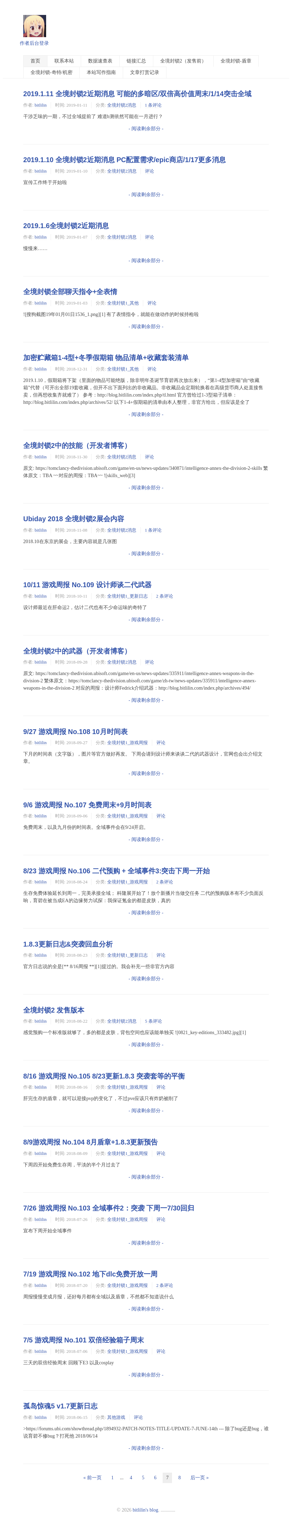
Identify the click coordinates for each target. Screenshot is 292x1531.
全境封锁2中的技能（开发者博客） (77, 445)
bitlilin (41, 105)
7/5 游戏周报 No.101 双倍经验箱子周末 (83, 1340)
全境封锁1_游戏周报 (127, 742)
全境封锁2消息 (122, 105)
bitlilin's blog (145, 1510)
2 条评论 (164, 596)
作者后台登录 (34, 43)
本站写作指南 (101, 72)
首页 (35, 61)
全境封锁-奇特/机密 (51, 72)
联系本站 (64, 61)
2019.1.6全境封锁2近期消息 (66, 226)
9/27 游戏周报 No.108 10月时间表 (75, 731)
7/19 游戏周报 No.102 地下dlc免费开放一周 (90, 1274)
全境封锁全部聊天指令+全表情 (70, 292)
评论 (149, 171)
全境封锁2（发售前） (183, 61)
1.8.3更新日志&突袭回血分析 (68, 944)
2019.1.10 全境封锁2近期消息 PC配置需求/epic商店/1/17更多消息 (124, 160)
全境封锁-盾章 (236, 61)
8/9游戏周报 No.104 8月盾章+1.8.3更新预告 (90, 1142)
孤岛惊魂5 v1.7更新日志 (60, 1406)
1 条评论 (153, 105)
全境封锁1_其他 (123, 303)
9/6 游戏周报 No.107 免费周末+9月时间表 (87, 805)
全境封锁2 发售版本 (53, 1010)
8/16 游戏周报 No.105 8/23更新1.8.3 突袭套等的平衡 (104, 1076)
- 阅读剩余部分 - (146, 128)
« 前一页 (92, 1477)
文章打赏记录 (144, 72)
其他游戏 (116, 1417)
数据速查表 (100, 61)
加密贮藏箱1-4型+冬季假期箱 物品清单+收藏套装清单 (106, 357)
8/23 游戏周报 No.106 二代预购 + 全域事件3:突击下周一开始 (116, 871)
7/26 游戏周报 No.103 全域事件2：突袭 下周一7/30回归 (108, 1208)
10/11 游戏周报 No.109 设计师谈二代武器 (87, 585)
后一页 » (199, 1477)
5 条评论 (153, 1021)
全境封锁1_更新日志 (127, 596)
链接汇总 (136, 61)
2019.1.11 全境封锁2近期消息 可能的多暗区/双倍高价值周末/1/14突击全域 (137, 94)
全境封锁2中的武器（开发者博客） (77, 651)
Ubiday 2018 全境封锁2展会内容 (73, 519)
